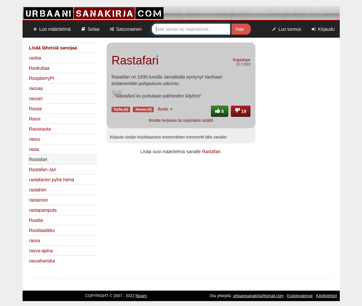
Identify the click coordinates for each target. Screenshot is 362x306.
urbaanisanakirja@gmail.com (258, 296)
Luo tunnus (286, 29)
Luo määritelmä (51, 29)
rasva (34, 240)
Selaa (89, 29)
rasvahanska (42, 260)
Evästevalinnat (300, 296)
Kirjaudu (323, 29)
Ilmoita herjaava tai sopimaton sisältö (181, 120)
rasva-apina (41, 250)
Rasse (35, 108)
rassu (34, 139)
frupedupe (241, 60)
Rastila (36, 220)
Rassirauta (40, 129)
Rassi (35, 118)
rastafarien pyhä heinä (52, 179)
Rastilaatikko (42, 230)
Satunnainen (125, 29)
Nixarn (141, 296)
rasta (34, 149)
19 (240, 111)
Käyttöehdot (326, 296)
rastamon (38, 200)
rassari (36, 98)
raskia (35, 58)
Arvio (165, 109)
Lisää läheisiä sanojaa (53, 47)
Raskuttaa (39, 68)
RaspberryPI (42, 78)
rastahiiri (37, 189)
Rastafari (211, 151)
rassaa (36, 88)
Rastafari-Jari (42, 169)
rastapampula (43, 210)
